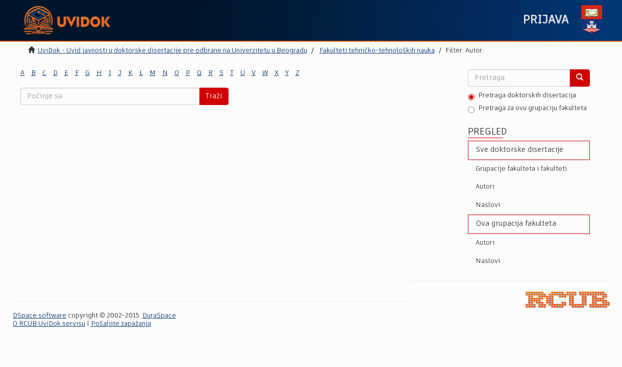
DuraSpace (159, 315)
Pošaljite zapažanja (121, 324)
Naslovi (488, 205)
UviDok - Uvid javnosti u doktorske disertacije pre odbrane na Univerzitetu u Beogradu (172, 50)
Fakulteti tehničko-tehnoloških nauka (377, 50)
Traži (214, 96)
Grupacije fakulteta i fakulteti (521, 169)
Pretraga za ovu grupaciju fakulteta (527, 109)
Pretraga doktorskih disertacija (522, 96)
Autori (485, 187)
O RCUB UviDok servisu (49, 324)
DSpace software (39, 315)
